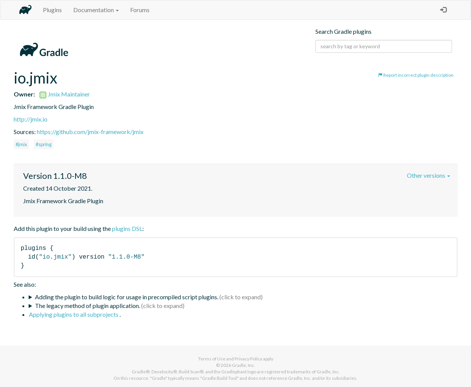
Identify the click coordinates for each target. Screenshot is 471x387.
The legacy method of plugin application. (87, 305)
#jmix (21, 144)
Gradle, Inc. (243, 365)
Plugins (52, 9)
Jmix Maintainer (64, 94)
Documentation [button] (96, 9)
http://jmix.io (30, 119)
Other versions (428, 175)
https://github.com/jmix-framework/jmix (90, 131)
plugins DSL (127, 228)
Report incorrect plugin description (416, 75)
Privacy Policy (248, 359)
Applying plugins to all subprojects (74, 314)
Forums (140, 9)
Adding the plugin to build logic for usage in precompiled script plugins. (126, 296)
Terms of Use (211, 359)
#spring (44, 144)
